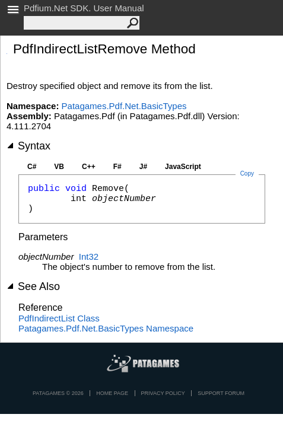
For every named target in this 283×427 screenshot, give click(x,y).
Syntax (28, 146)
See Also (33, 286)
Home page (112, 393)
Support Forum (221, 393)
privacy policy (163, 393)
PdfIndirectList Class (59, 318)
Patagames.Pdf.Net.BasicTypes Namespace (105, 328)
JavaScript (183, 166)
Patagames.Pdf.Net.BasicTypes (124, 106)
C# (31, 166)
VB (59, 166)
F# (117, 166)
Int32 (88, 256)
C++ (89, 166)
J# (143, 166)
